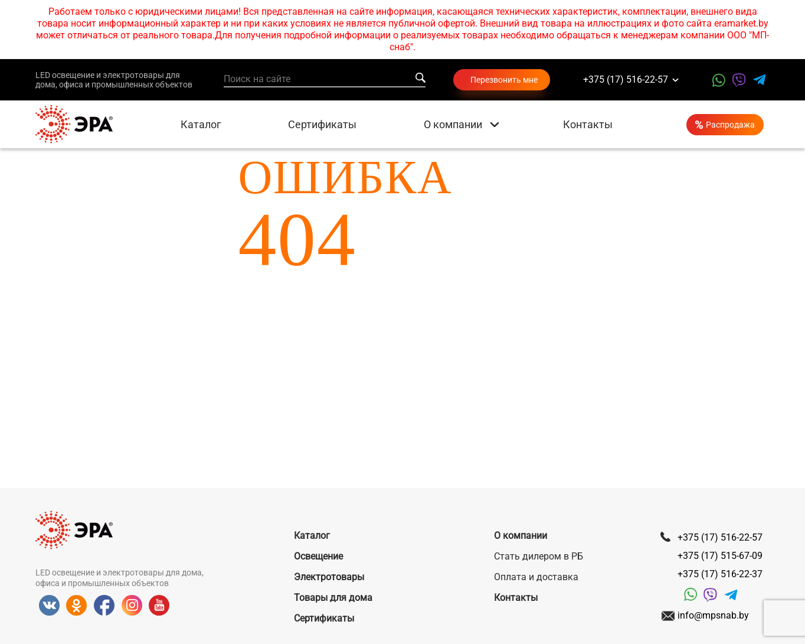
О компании (453, 124)
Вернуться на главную (402, 319)
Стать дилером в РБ (538, 556)
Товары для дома (333, 597)
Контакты (588, 124)
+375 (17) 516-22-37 (720, 574)
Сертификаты (322, 124)
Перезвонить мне (504, 79)
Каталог (201, 124)
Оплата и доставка (536, 577)
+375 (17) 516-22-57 (625, 80)
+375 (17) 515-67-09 (720, 555)
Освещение (318, 556)
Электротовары (329, 577)
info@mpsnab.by (713, 615)
